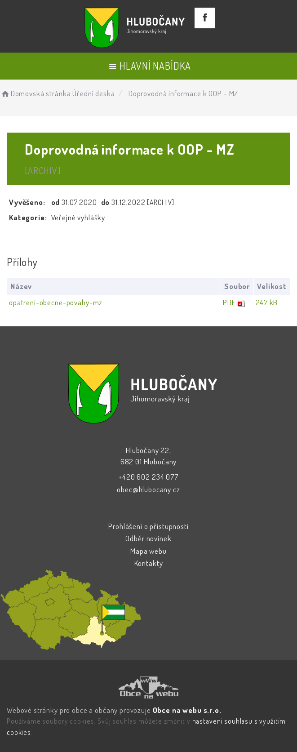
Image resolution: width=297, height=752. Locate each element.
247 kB (267, 302)
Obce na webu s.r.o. (187, 710)
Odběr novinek (148, 538)
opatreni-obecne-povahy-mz (55, 302)
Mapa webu (148, 551)
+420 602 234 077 (148, 476)
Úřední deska (93, 93)
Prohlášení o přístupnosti (148, 526)
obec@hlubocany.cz (148, 489)
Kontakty (148, 563)
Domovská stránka (35, 93)
